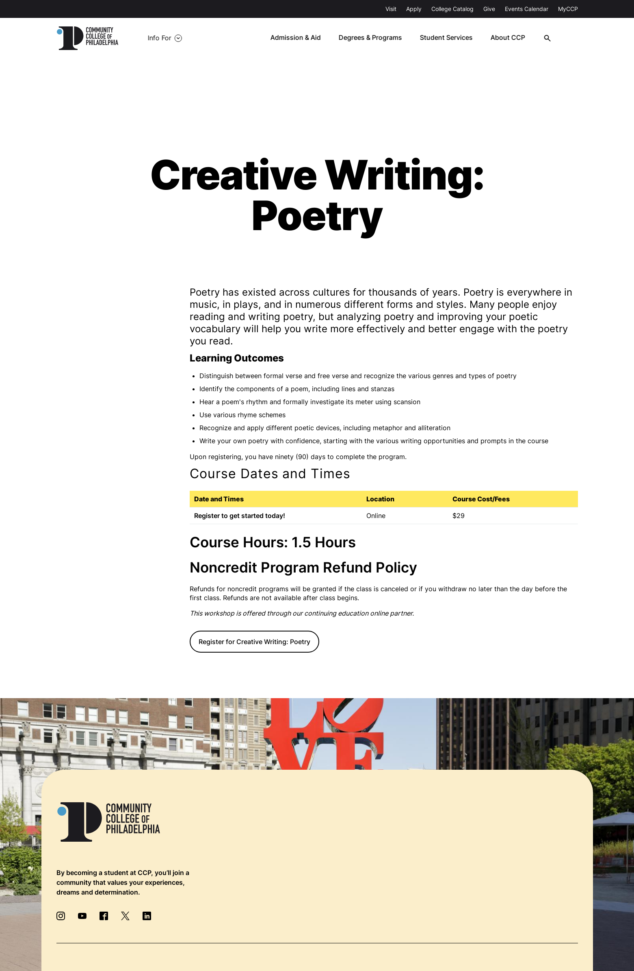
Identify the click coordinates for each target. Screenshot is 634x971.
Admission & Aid (302, 38)
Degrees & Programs (376, 38)
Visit (390, 8)
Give (489, 8)
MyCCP (568, 8)
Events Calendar (526, 8)
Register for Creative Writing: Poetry (254, 642)
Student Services (452, 38)
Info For (156, 38)
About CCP (513, 38)
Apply (414, 8)
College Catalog (452, 8)
